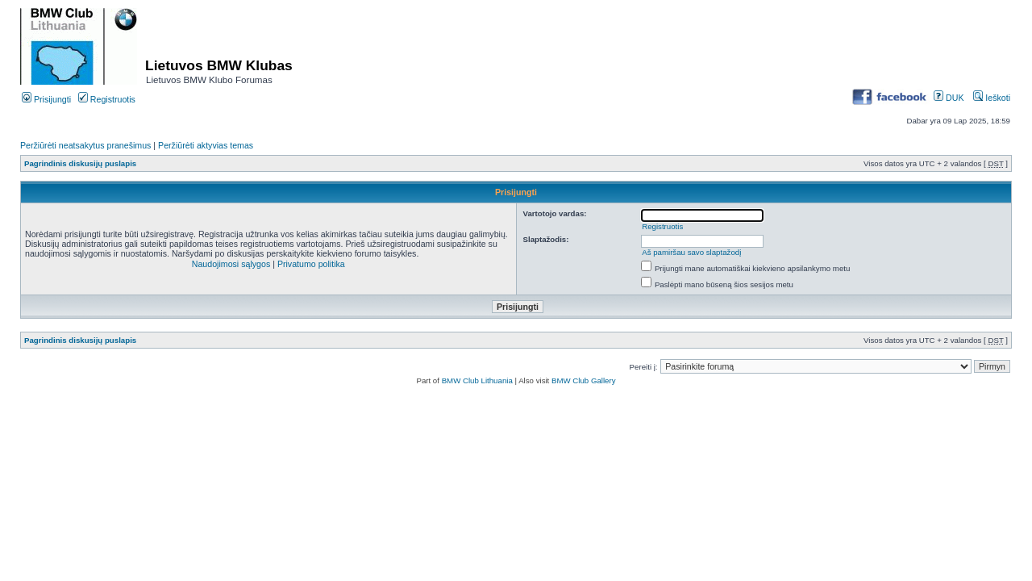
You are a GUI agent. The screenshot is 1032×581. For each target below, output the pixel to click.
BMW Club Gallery (583, 380)
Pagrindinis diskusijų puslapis (80, 163)
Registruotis (106, 99)
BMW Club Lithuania (477, 380)
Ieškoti (991, 97)
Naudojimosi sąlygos (231, 264)
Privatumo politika (311, 264)
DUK (948, 97)
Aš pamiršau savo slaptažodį (691, 252)
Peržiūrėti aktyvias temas (205, 145)
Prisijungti (46, 99)
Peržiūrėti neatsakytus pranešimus (85, 145)
